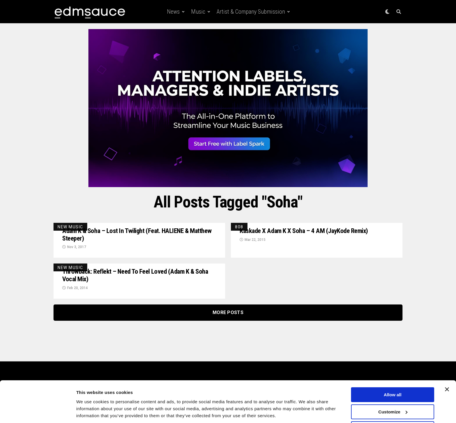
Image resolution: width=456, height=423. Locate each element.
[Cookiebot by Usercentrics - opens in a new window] (37, 411)
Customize (392, 391)
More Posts (228, 314)
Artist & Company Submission (251, 11)
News (173, 11)
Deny (392, 408)
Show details (89, 411)
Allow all (393, 374)
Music (198, 11)
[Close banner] (447, 369)
